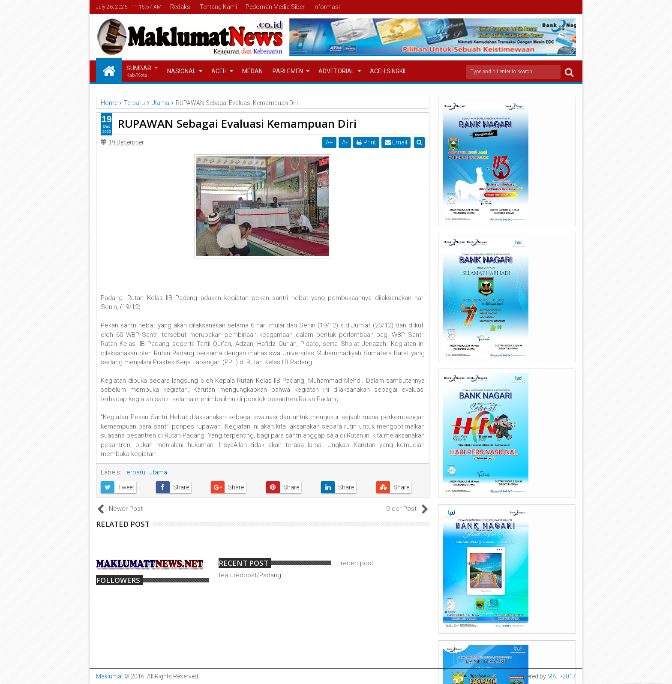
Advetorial (336, 71)
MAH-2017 (561, 676)
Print (366, 142)
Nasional (181, 71)
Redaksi (181, 6)
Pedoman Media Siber (275, 6)
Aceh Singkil (388, 71)
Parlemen (288, 71)
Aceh (219, 71)
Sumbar (138, 72)
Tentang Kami (218, 6)
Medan (252, 71)
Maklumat (109, 676)
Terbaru (134, 472)
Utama (157, 472)
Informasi (326, 6)
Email (396, 142)
